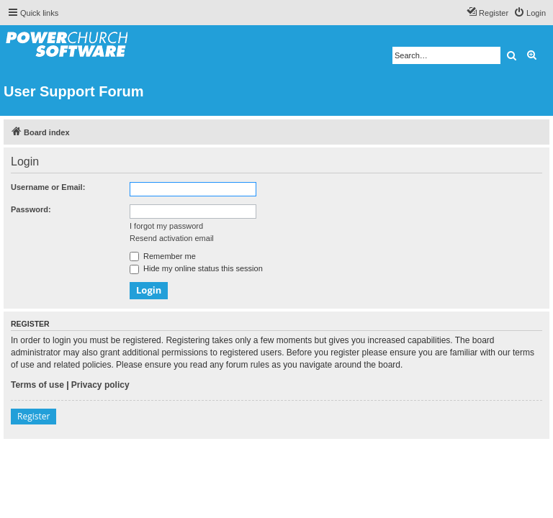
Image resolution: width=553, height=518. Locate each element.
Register (33, 416)
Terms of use (37, 385)
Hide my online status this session (196, 268)
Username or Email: (48, 187)
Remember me (163, 256)
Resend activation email (172, 238)
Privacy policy (100, 385)
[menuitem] (529, 13)
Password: (31, 209)
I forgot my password (166, 226)
